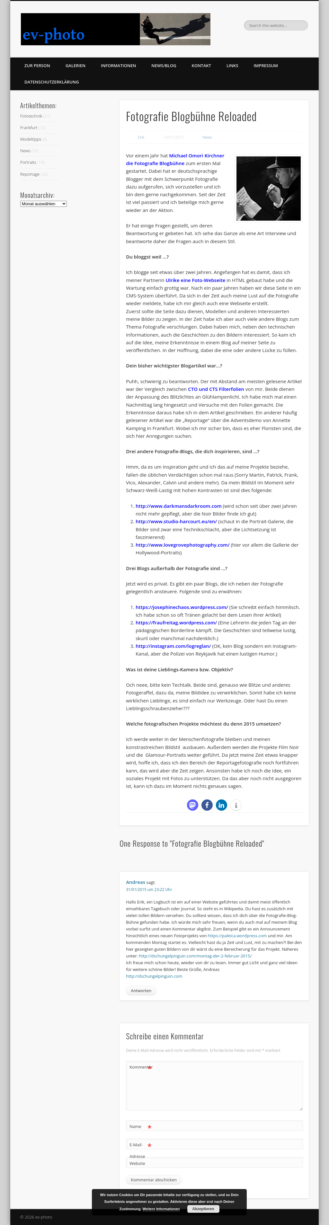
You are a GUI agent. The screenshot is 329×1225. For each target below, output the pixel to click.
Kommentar (140, 1067)
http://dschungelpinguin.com (154, 976)
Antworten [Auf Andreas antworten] (141, 990)
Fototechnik (31, 116)
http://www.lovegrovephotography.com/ (182, 545)
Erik (141, 137)
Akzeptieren (203, 1209)
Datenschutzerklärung (51, 82)
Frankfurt (28, 127)
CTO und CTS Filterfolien (216, 389)
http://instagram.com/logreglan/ (173, 646)
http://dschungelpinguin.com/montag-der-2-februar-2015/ (195, 956)
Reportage (30, 174)
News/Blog (163, 65)
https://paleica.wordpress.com (237, 936)
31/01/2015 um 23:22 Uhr (149, 889)
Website (137, 1163)
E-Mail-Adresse (140, 1149)
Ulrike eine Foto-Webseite (195, 280)
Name (140, 1126)
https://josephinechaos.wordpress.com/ (182, 607)
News (207, 137)
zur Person (37, 65)
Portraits (28, 162)
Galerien (75, 65)
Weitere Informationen (161, 1209)
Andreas (135, 882)
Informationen (118, 65)
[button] (192, 805)
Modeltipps (30, 139)
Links (232, 65)
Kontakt (201, 65)
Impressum (266, 65)
